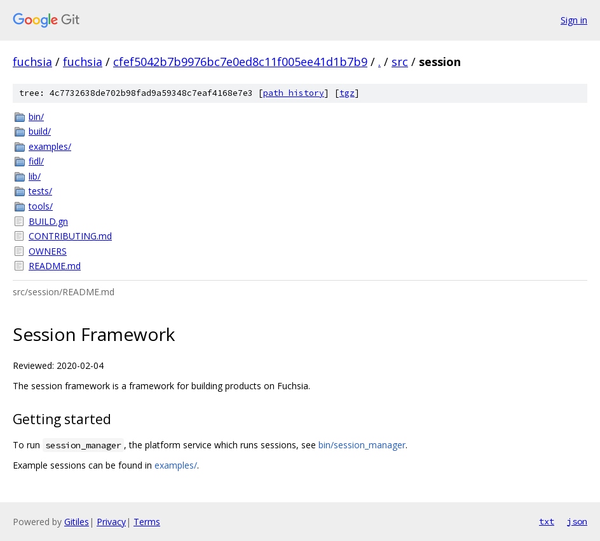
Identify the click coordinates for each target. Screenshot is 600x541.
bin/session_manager (362, 445)
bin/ (36, 116)
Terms (146, 522)
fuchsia (32, 61)
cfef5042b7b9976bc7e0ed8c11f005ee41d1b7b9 (240, 61)
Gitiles (76, 522)
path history (293, 93)
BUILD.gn (48, 221)
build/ (40, 131)
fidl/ (36, 161)
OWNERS (48, 251)
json (577, 521)
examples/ (50, 146)
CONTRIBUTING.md (70, 236)
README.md (55, 266)
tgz (347, 93)
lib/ (35, 176)
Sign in (574, 20)
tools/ (41, 206)
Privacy (111, 522)
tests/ (40, 191)
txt (546, 521)
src (400, 61)
